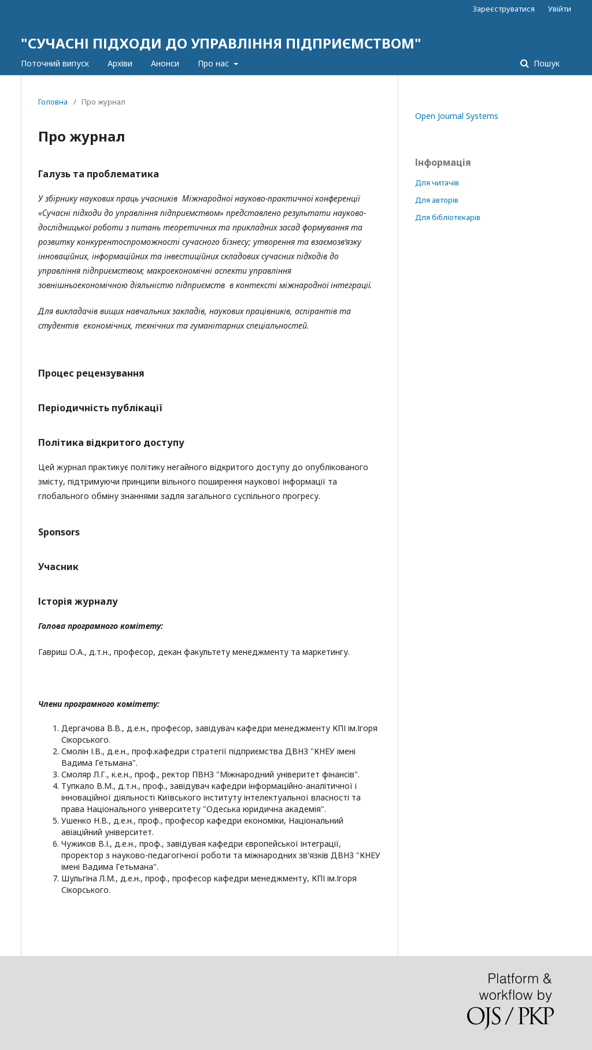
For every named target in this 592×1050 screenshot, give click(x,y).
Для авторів (436, 200)
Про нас (214, 63)
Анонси (165, 63)
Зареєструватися (504, 8)
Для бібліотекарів (447, 217)
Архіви (120, 63)
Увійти (559, 8)
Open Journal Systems (456, 115)
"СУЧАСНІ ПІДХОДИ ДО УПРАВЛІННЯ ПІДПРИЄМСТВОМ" (221, 43)
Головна (53, 101)
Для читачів (437, 182)
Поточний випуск (55, 63)
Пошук (545, 63)
